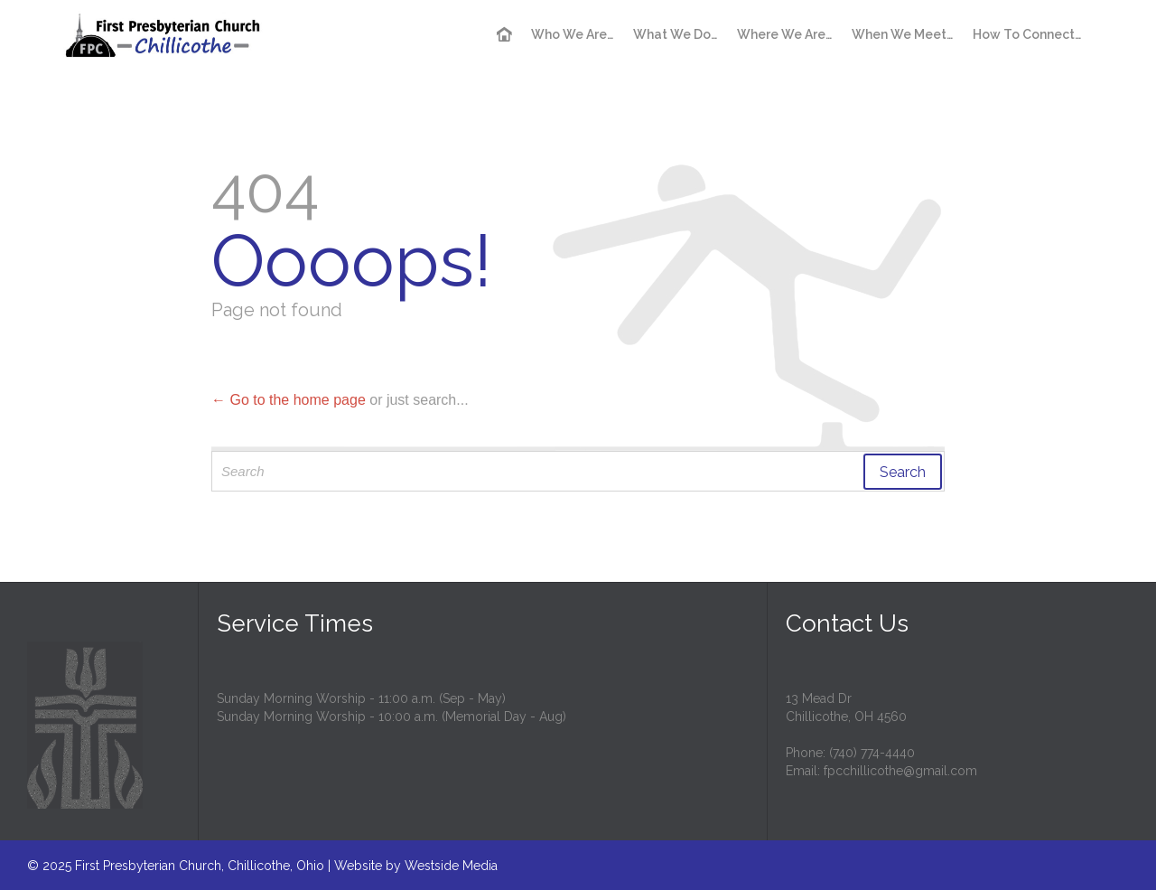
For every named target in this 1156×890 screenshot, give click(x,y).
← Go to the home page (288, 400)
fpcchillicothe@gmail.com (900, 771)
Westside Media (451, 865)
